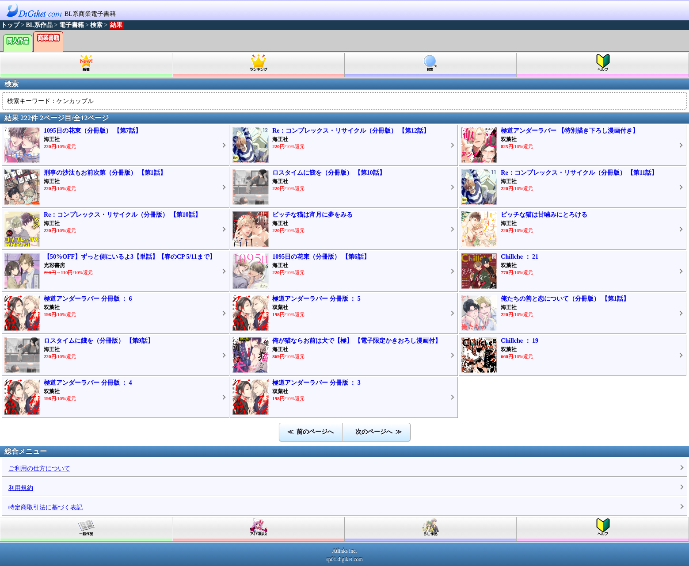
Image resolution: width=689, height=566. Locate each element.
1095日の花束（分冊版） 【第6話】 (321, 256)
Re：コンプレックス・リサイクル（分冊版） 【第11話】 (579, 172)
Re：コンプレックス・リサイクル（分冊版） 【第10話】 (122, 214)
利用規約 (20, 488)
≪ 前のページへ (310, 431)
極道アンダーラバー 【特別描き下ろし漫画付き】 (570, 130)
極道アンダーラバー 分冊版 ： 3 (316, 382)
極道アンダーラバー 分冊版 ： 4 (88, 382)
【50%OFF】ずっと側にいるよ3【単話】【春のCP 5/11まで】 (130, 256)
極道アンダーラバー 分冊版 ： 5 (316, 298)
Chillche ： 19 (519, 340)
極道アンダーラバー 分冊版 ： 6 (88, 298)
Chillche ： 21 (519, 256)
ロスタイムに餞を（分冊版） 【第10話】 (328, 172)
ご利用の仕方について (39, 468)
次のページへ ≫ (378, 431)
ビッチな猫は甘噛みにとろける (544, 214)
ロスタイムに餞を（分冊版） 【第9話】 (99, 340)
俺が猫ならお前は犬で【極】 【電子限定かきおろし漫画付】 (356, 340)
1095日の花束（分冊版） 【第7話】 (92, 130)
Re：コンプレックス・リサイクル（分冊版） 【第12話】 (351, 130)
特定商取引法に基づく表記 (45, 507)
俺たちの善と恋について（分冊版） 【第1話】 (565, 298)
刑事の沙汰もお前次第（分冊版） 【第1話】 (105, 172)
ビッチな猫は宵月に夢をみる (312, 214)
